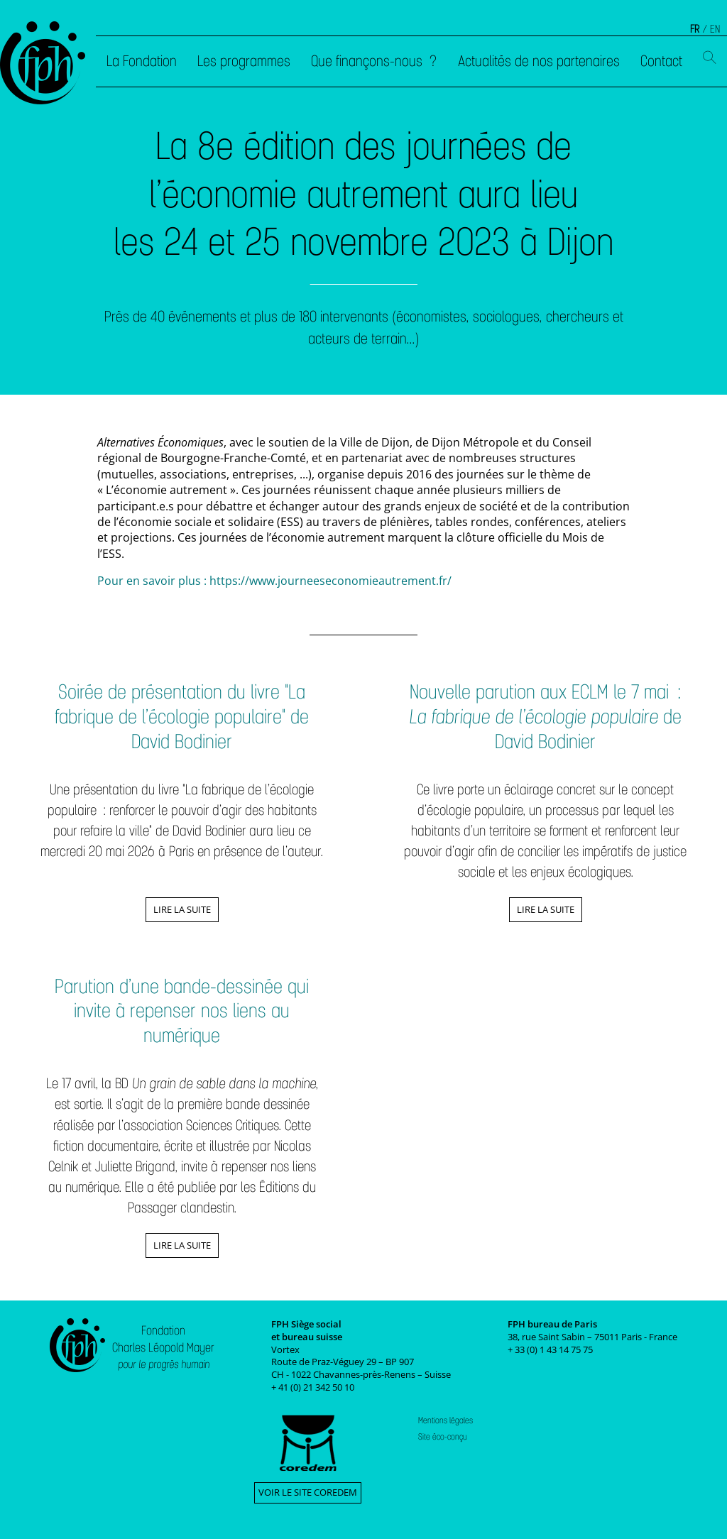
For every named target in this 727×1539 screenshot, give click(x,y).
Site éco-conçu (442, 1437)
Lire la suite (182, 909)
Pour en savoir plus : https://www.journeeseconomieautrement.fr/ (274, 580)
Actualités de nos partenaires (539, 61)
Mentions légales (445, 1420)
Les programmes (243, 61)
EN (715, 29)
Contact (661, 61)
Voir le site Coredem (307, 1492)
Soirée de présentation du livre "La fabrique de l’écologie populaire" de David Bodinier (182, 716)
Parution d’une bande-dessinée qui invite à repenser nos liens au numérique (182, 1011)
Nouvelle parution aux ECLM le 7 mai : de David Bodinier (545, 716)
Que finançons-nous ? (374, 61)
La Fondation (141, 61)
